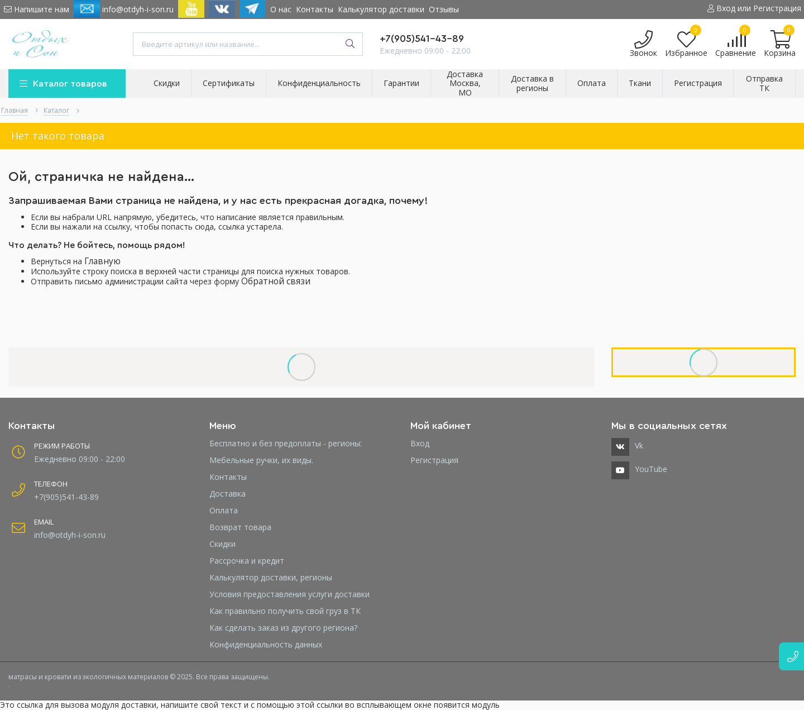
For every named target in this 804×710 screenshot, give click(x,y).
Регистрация (434, 460)
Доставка (227, 493)
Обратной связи (275, 281)
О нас (280, 9)
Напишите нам (36, 9)
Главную (102, 261)
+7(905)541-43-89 (422, 39)
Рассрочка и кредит (246, 560)
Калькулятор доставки (381, 9)
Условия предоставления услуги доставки (289, 594)
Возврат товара (240, 527)
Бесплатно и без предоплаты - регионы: (285, 443)
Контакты (314, 9)
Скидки (222, 544)
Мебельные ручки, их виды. (261, 460)
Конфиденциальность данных (265, 644)
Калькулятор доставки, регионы (270, 577)
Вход (419, 443)
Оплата (223, 510)
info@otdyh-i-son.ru (124, 9)
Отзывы (444, 9)
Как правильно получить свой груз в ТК (285, 611)
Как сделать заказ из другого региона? (283, 627)
